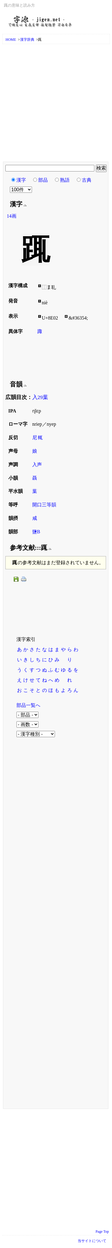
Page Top (102, 1231)
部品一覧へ (28, 705)
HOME (11, 39)
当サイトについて (92, 1241)
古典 (86, 180)
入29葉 (40, 397)
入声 (37, 464)
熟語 (65, 180)
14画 (11, 216)
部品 (43, 180)
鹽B (36, 531)
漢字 (21, 180)
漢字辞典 (27, 39)
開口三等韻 (44, 504)
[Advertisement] (56, 103)
